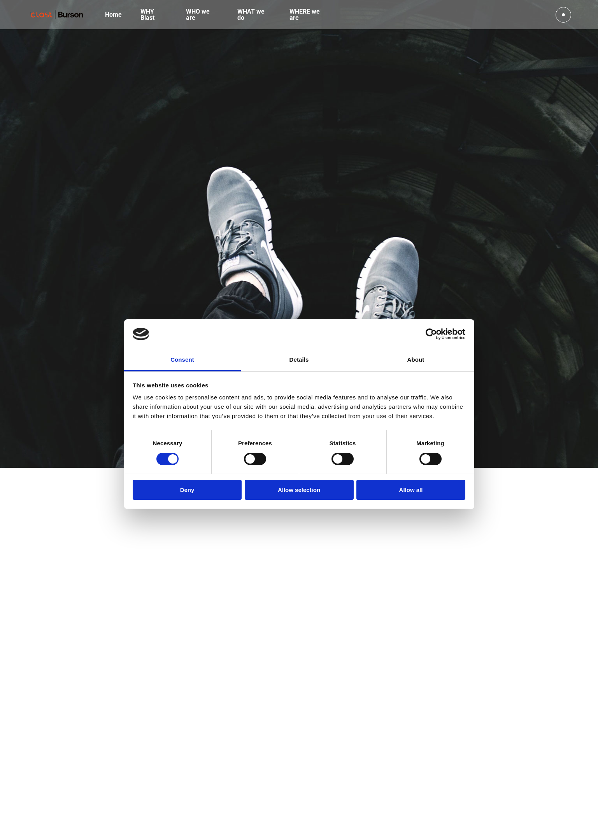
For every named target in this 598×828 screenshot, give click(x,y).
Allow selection (299, 490)
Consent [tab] (182, 359)
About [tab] (415, 359)
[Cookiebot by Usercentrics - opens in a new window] (431, 334)
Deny (187, 490)
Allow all (411, 490)
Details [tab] (299, 359)
